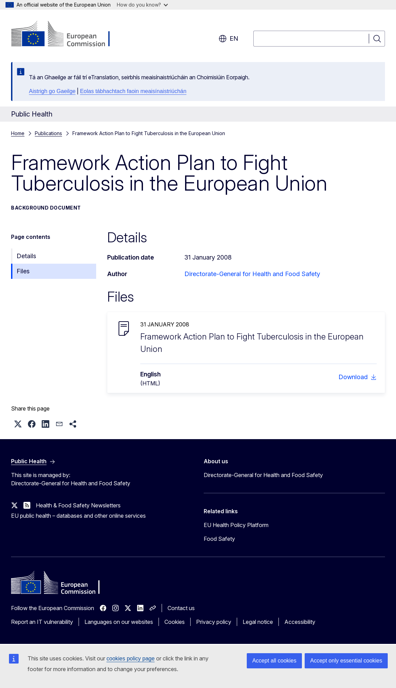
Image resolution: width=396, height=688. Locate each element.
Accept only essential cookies (346, 661)
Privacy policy (213, 621)
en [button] (228, 38)
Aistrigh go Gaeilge (52, 91)
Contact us (181, 608)
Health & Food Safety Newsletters (78, 505)
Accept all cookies (274, 661)
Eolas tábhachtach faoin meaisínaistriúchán (133, 91)
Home (17, 133)
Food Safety (219, 538)
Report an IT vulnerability (42, 621)
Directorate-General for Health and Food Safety (252, 273)
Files (23, 271)
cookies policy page (130, 658)
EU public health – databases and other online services (78, 515)
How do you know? (142, 5)
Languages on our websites (118, 621)
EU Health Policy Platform (236, 525)
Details (26, 256)
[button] (17, 423)
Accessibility (299, 621)
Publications (48, 133)
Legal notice (258, 621)
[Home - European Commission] (66, 34)
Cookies (174, 621)
